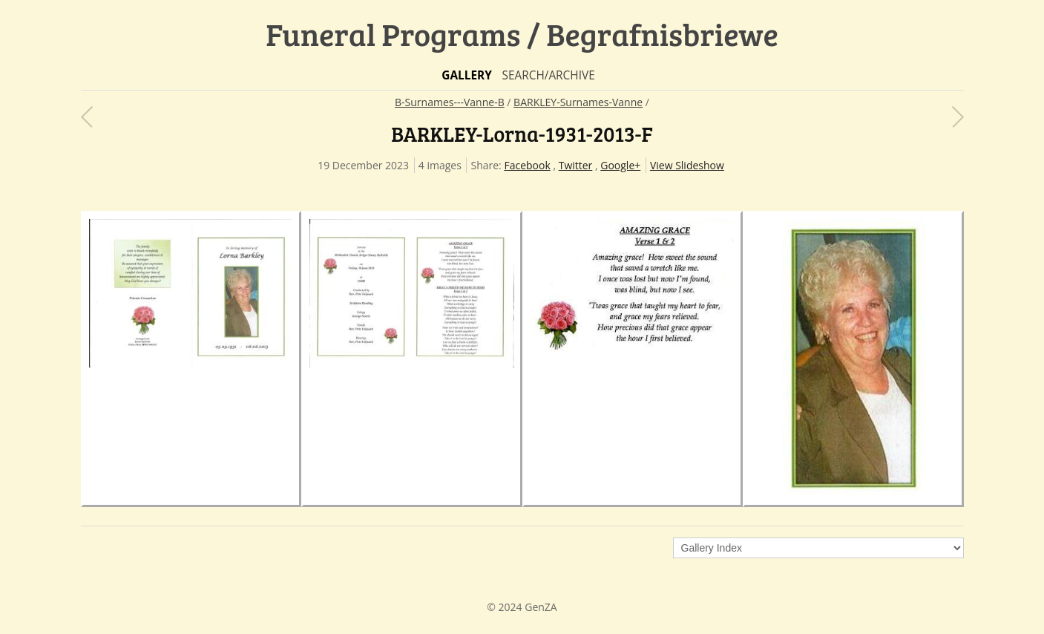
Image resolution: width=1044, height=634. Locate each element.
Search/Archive (548, 75)
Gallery (466, 75)
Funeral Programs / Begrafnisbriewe (522, 34)
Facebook (527, 165)
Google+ (620, 165)
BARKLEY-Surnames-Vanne (578, 102)
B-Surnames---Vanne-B (450, 102)
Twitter (576, 165)
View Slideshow (687, 165)
